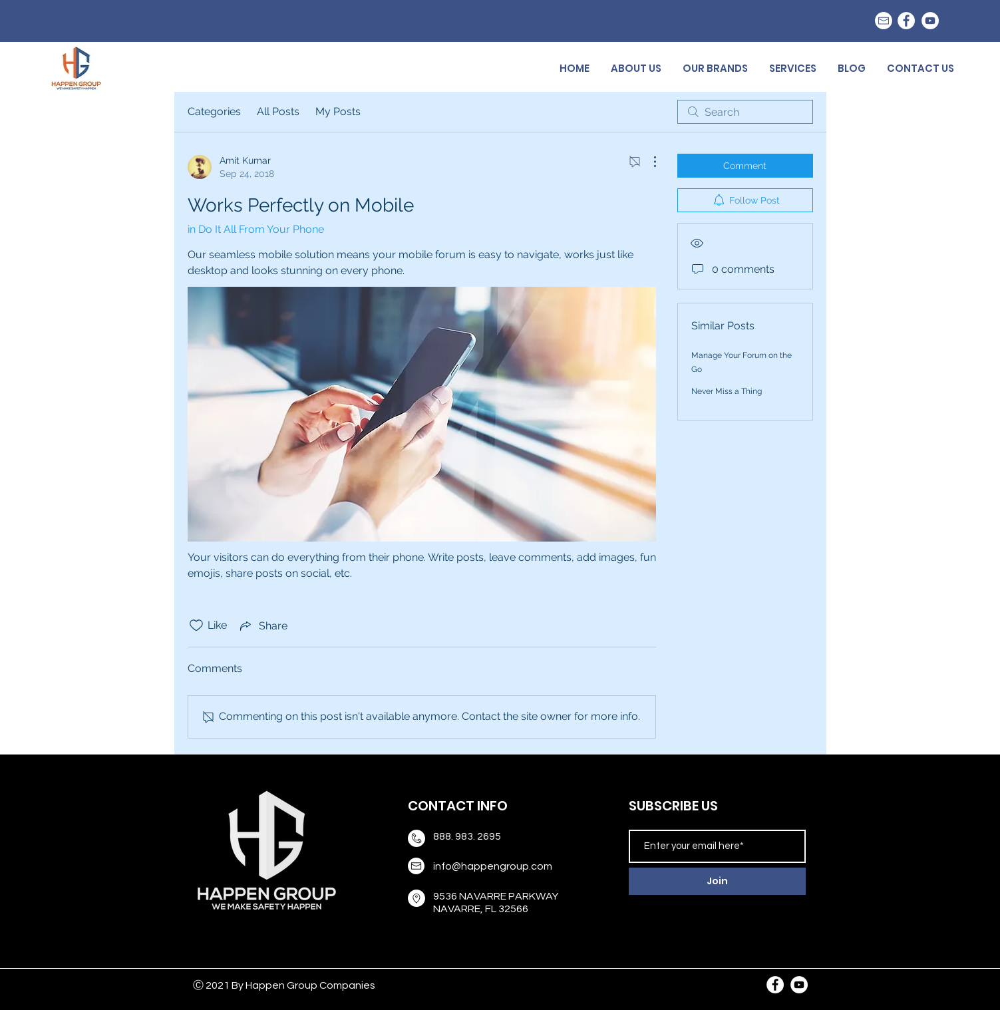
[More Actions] (648, 162)
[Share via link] (262, 625)
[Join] (717, 881)
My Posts (338, 111)
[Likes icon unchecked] (196, 625)
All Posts (278, 111)
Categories (214, 111)
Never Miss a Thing (726, 391)
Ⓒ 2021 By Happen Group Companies (284, 985)
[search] (745, 112)
